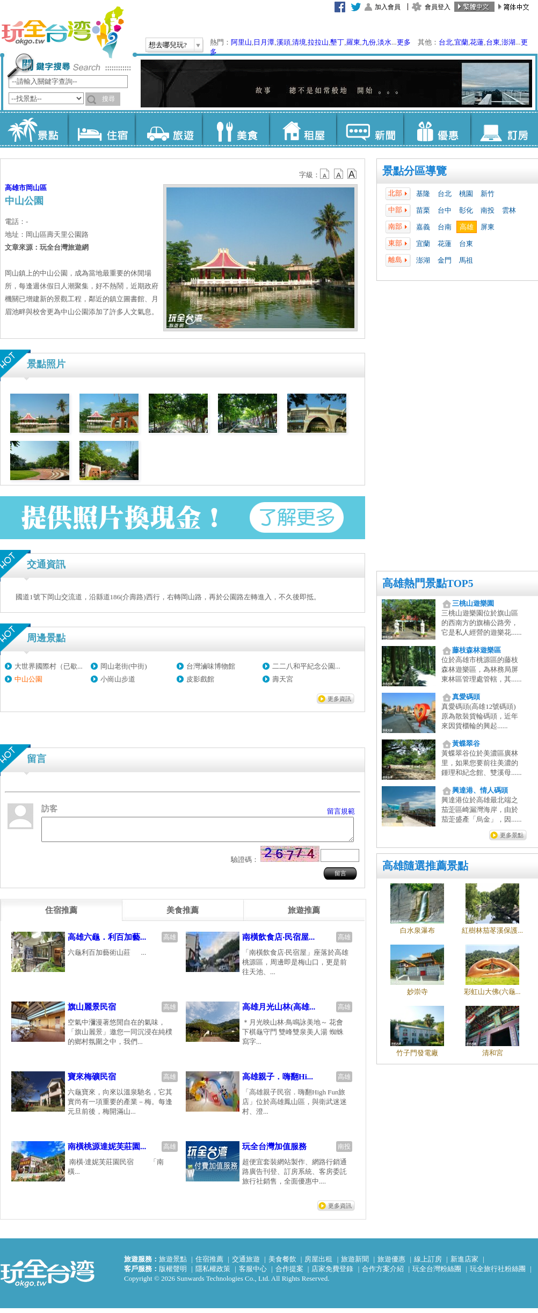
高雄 (467, 227)
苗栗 (423, 210)
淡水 (384, 42)
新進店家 (464, 1264)
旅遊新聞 (355, 1264)
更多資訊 (339, 698)
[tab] (61, 915)
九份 (369, 42)
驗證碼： (245, 864)
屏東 (488, 227)
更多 (404, 42)
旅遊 (168, 129)
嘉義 (423, 227)
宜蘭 (461, 42)
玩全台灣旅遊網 (62, 32)
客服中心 (253, 1274)
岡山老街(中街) (123, 666)
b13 (338, 174)
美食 (235, 129)
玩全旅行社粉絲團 (498, 1274)
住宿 (101, 129)
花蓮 (477, 42)
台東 (493, 42)
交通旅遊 (246, 1264)
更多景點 (512, 835)
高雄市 (15, 188)
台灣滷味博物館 (210, 666)
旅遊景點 (173, 1264)
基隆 (423, 194)
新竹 (488, 194)
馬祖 (466, 260)
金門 (445, 260)
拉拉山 (318, 42)
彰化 (466, 210)
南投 (488, 210)
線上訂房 (428, 1264)
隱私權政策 (212, 1274)
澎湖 (508, 42)
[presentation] (61, 915)
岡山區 (36, 188)
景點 (34, 129)
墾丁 (337, 42)
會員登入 (437, 7)
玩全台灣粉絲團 (436, 1274)
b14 (352, 174)
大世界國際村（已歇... (48, 666)
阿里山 (241, 42)
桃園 (466, 194)
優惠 (436, 129)
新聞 (369, 129)
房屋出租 (318, 1264)
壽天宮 (282, 679)
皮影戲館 (200, 679)
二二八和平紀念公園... (306, 666)
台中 (445, 210)
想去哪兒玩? (168, 45)
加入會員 (388, 7)
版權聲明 (173, 1274)
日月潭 (263, 42)
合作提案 (289, 1274)
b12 (325, 174)
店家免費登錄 (332, 1274)
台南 (445, 227)
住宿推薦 (209, 1264)
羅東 (353, 42)
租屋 (302, 129)
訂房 (503, 129)
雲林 (509, 210)
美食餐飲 (282, 1264)
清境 (299, 42)
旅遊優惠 (391, 1264)
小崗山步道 (117, 679)
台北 (446, 42)
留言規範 (341, 811)
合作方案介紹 (383, 1274)
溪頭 (283, 42)
